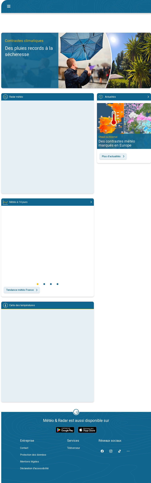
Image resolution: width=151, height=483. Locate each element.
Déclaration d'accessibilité (34, 468)
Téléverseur (73, 447)
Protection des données (33, 454)
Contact (24, 447)
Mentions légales (29, 461)
